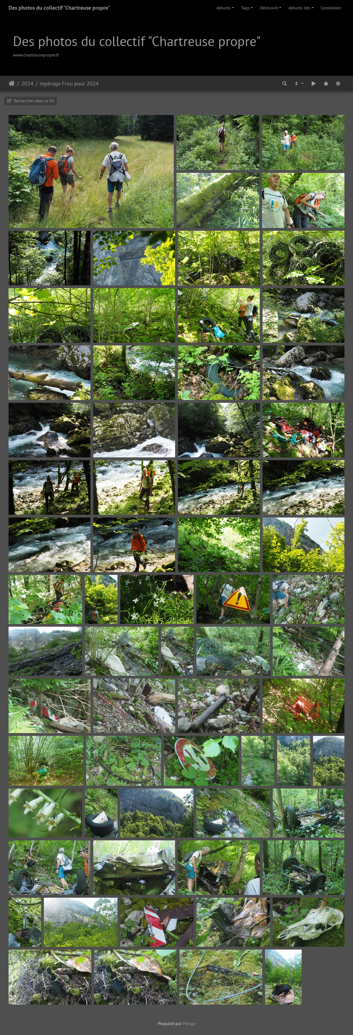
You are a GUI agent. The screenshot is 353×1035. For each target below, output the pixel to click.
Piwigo (189, 1023)
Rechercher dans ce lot (30, 100)
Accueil (12, 83)
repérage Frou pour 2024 (69, 83)
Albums (223, 7)
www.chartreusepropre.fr (36, 55)
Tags (245, 7)
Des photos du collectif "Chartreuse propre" (59, 7)
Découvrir (269, 7)
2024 (27, 83)
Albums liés (299, 7)
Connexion (331, 7)
